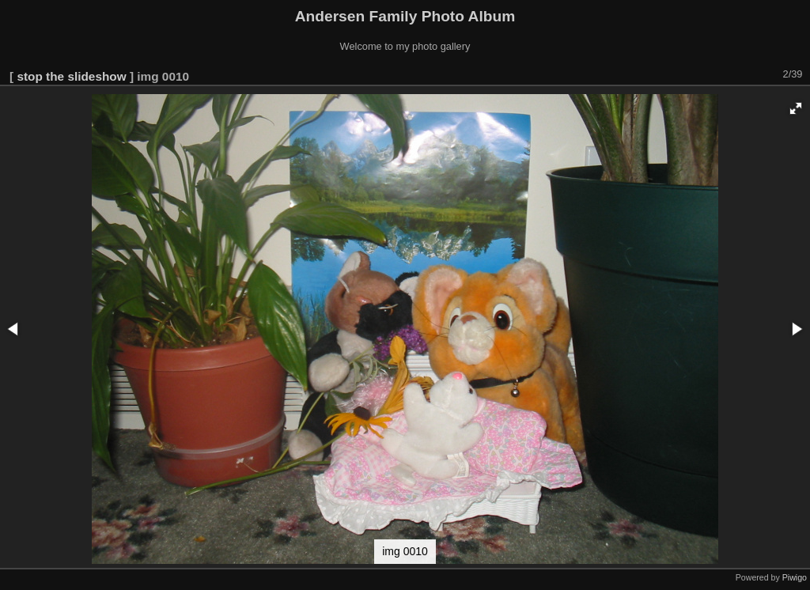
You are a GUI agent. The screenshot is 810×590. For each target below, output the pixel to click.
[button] (795, 108)
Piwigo (794, 577)
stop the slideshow (71, 76)
